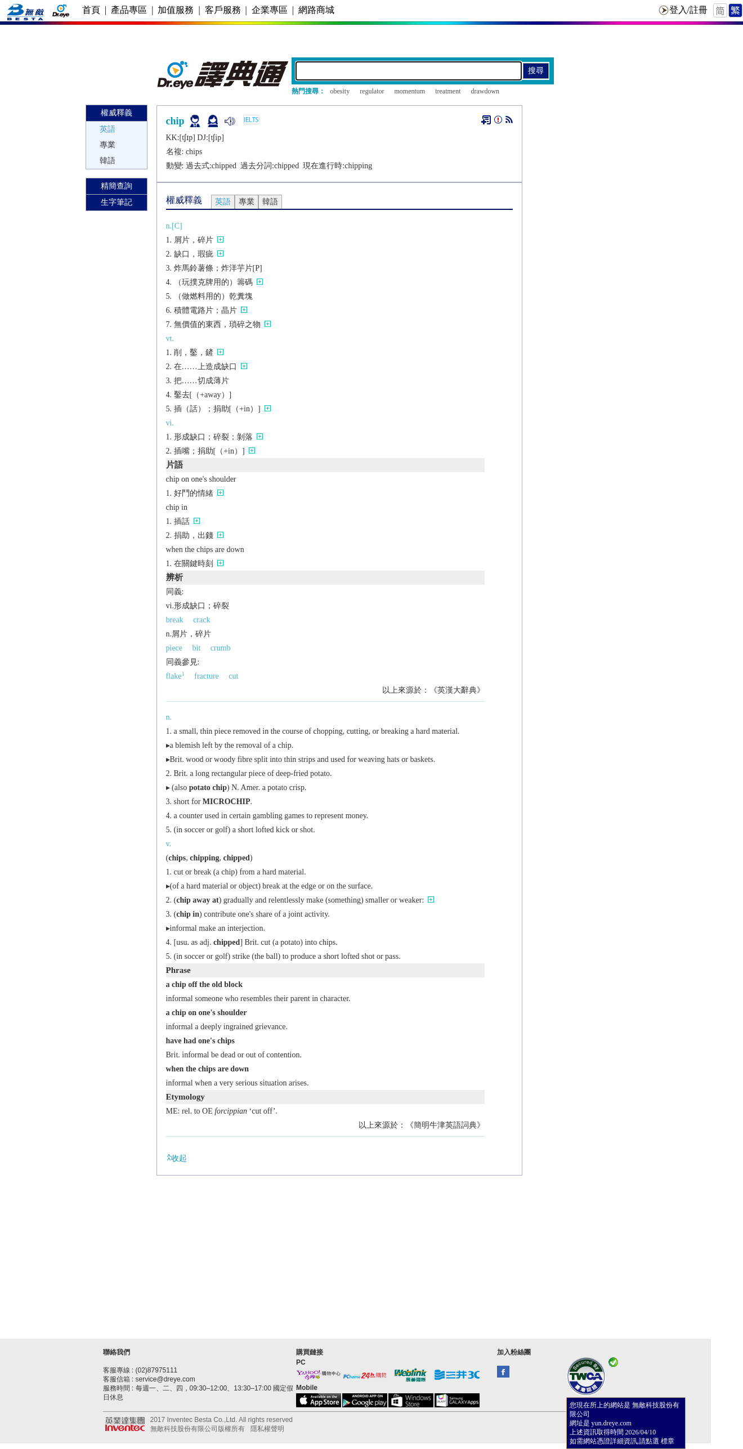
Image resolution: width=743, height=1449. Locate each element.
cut (233, 676)
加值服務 (175, 10)
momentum (409, 91)
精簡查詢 (116, 186)
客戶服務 (222, 10)
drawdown (485, 91)
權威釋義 (116, 113)
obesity (340, 91)
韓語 (107, 160)
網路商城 (316, 10)
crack (201, 620)
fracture (206, 676)
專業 (107, 145)
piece (174, 648)
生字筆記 (116, 202)
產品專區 (128, 10)
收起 (176, 1158)
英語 (107, 129)
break (174, 620)
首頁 (91, 10)
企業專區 (269, 10)
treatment (447, 91)
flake (175, 676)
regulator (372, 91)
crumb (221, 648)
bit (197, 648)
